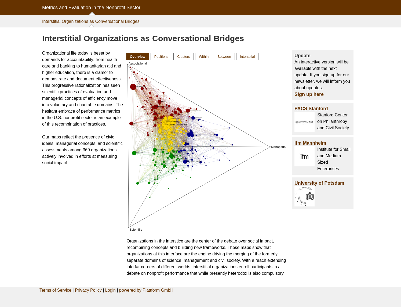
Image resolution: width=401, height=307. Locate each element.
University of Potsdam (319, 183)
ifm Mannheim (310, 143)
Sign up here (309, 94)
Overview (137, 57)
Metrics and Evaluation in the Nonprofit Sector (91, 7)
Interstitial (247, 57)
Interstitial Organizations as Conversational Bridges (91, 21)
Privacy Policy (88, 290)
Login (110, 290)
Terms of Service (55, 290)
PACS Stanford (311, 108)
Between (224, 57)
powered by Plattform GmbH (146, 290)
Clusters (183, 57)
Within (204, 57)
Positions (161, 57)
